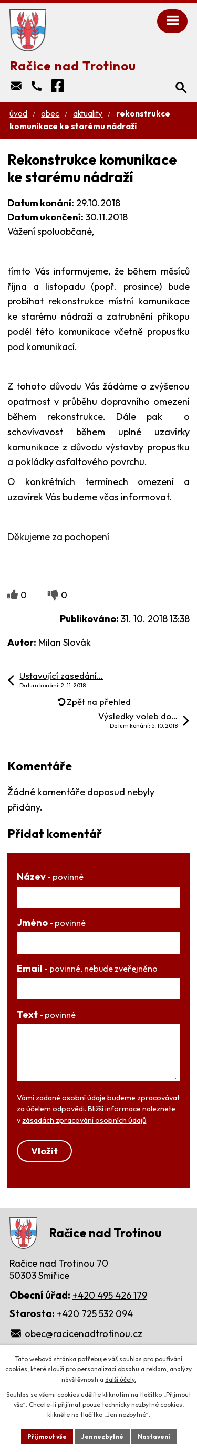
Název (50, 876)
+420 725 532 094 (95, 1314)
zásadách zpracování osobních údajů (84, 1120)
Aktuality (87, 114)
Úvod (18, 114)
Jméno (51, 923)
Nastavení (154, 1436)
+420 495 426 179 (109, 1295)
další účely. (120, 1379)
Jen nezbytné (102, 1436)
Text (46, 1014)
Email (87, 968)
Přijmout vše (47, 1436)
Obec (50, 114)
